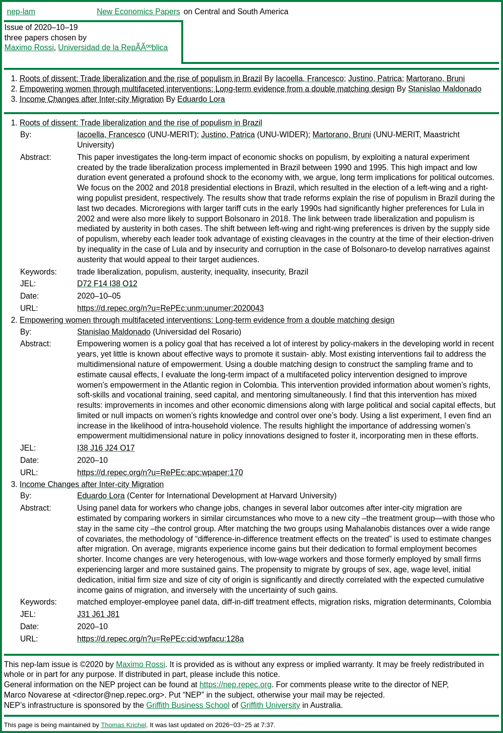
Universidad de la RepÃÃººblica (113, 47)
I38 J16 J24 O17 (106, 448)
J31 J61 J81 (98, 614)
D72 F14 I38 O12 (107, 283)
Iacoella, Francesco (310, 78)
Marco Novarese (32, 695)
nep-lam (21, 11)
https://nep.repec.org (235, 684)
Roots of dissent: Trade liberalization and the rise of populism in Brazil (141, 78)
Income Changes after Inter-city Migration (92, 99)
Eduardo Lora (201, 99)
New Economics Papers (138, 11)
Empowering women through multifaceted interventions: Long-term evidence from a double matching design (207, 89)
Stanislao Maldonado (444, 89)
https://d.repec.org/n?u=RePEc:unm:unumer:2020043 (170, 308)
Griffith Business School (188, 705)
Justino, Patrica (375, 78)
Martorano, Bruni (435, 78)
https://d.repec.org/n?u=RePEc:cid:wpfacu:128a (160, 639)
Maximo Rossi (29, 47)
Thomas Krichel (123, 725)
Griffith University (270, 705)
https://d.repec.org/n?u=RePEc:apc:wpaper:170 (160, 472)
